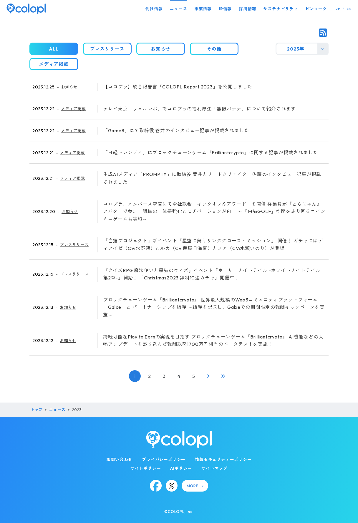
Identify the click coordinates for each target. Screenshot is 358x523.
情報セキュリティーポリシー (223, 459)
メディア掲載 (73, 108)
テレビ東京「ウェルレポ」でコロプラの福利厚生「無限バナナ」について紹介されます (199, 109)
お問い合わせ (119, 459)
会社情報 (154, 8)
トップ (37, 409)
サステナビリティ (280, 8)
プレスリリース (74, 244)
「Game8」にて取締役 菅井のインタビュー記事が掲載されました (176, 130)
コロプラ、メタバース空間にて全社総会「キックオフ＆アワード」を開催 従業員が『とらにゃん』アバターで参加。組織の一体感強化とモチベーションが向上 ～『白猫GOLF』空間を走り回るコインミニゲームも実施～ (214, 211)
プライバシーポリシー (163, 459)
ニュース (178, 8)
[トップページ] (26, 9)
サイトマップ (214, 468)
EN (349, 9)
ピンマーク (316, 8)
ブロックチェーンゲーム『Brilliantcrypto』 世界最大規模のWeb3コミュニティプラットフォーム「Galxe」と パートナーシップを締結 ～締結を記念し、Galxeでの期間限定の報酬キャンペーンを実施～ (214, 307)
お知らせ (69, 87)
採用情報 (247, 8)
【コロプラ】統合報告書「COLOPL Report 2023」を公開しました (177, 87)
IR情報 (225, 8)
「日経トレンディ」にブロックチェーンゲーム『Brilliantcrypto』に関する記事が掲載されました (210, 152)
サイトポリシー (145, 468)
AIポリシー (181, 468)
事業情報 (203, 8)
